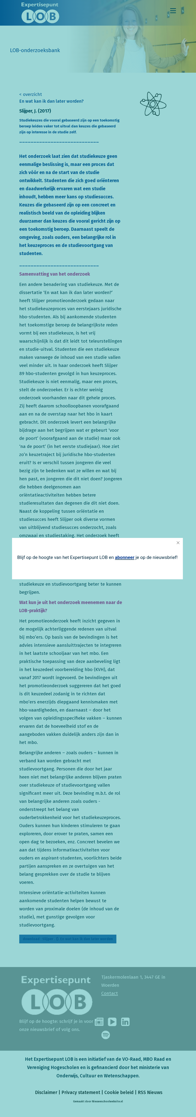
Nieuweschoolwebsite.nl (107, 1101)
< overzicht (30, 94)
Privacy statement (80, 1092)
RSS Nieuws (150, 1092)
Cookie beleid (119, 1092)
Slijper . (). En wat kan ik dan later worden (68, 939)
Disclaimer (45, 1092)
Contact (109, 993)
